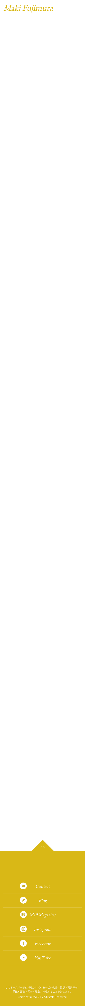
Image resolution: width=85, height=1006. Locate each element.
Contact (42, 886)
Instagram (42, 929)
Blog (43, 900)
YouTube (42, 958)
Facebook (42, 943)
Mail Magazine (42, 915)
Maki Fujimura (28, 7)
